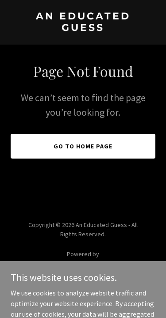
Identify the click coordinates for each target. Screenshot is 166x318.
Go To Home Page (83, 146)
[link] (83, 28)
